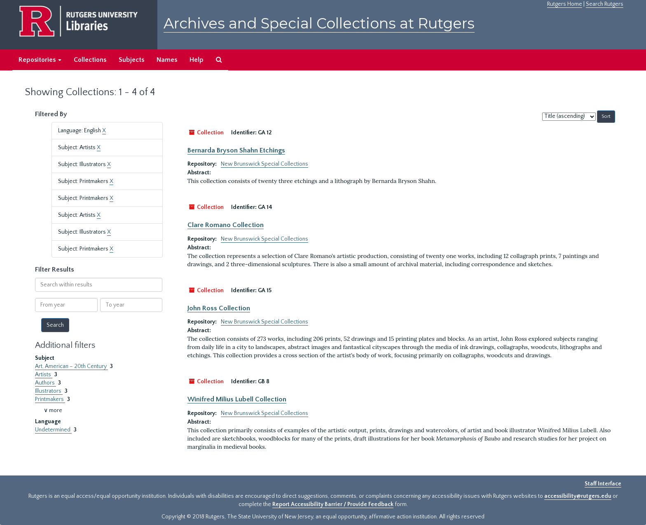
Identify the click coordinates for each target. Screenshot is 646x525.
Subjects (131, 59)
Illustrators (49, 391)
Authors (45, 383)
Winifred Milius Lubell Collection (236, 399)
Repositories (40, 59)
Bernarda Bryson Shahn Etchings (236, 150)
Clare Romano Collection (225, 225)
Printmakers (50, 399)
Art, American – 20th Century (71, 366)
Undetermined (53, 430)
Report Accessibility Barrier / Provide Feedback (332, 504)
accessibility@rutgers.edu (577, 496)
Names (167, 59)
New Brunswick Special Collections (264, 164)
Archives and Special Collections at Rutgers (319, 23)
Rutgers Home (564, 4)
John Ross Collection (218, 308)
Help (197, 59)
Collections (90, 59)
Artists (43, 374)
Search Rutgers (604, 4)
